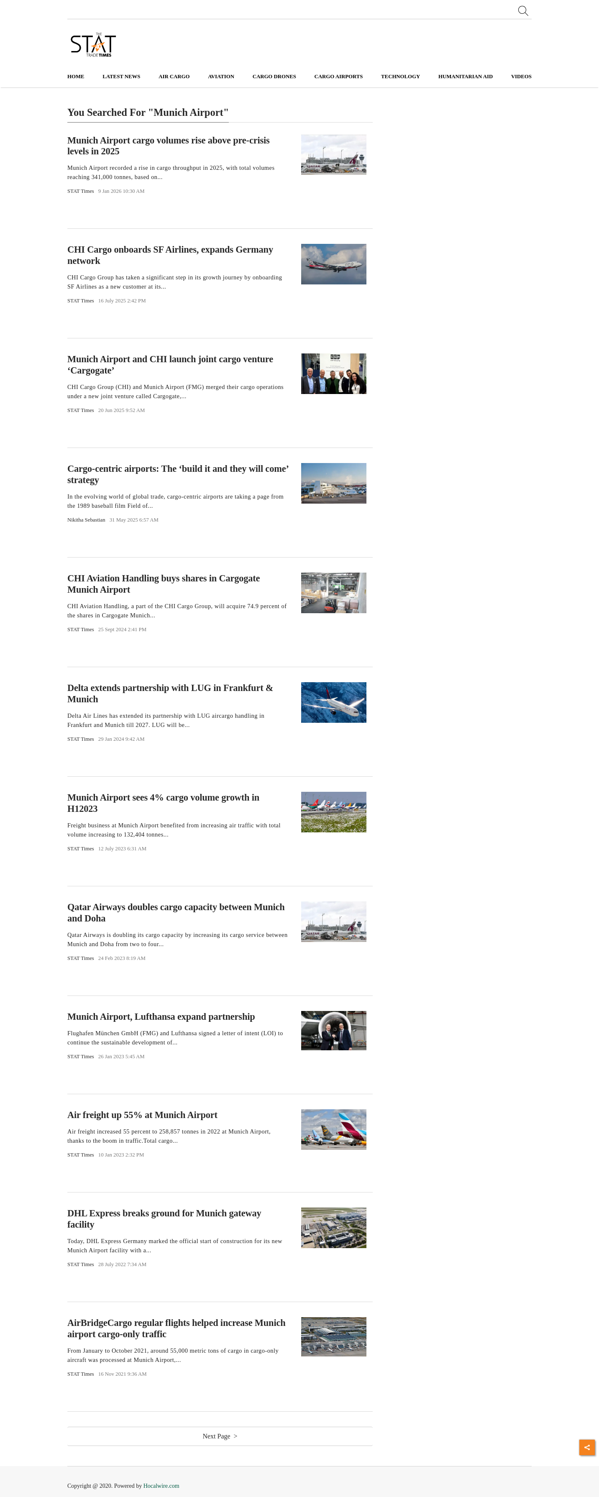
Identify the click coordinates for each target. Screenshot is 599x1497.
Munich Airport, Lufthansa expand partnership (161, 1016)
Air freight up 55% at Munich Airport (142, 1115)
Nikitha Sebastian (86, 520)
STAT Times (80, 191)
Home (75, 76)
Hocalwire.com (161, 1486)
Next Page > (219, 1436)
